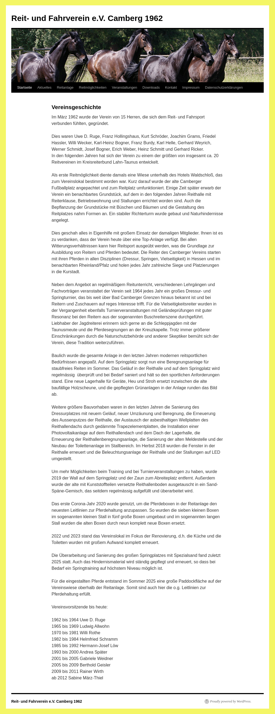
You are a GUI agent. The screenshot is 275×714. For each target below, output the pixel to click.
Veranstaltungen (124, 87)
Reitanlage (65, 87)
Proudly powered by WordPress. (230, 701)
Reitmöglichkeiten (93, 87)
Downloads (151, 87)
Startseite (24, 87)
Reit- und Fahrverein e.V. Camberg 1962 (87, 18)
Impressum (191, 87)
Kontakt (171, 87)
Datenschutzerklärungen (224, 87)
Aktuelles (44, 87)
